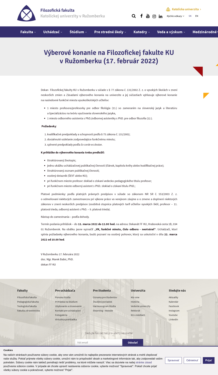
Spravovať (173, 360)
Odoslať (133, 342)
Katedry (140, 31)
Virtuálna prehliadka (66, 319)
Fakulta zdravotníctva (28, 310)
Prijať (208, 360)
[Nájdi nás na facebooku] (141, 16)
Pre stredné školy (108, 31)
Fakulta (26, 31)
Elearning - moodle (103, 310)
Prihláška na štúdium (66, 301)
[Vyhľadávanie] (134, 16)
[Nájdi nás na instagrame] (154, 16)
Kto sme (135, 297)
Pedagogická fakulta (28, 301)
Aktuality (173, 297)
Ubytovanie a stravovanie (68, 306)
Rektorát (135, 310)
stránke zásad (144, 362)
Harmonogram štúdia (104, 306)
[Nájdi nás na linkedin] (160, 16)
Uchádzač (51, 31)
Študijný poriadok (102, 301)
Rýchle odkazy (174, 16)
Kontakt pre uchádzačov (68, 310)
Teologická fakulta (27, 306)
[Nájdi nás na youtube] (148, 16)
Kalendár (173, 301)
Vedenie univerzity (140, 306)
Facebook (174, 306)
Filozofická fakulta (27, 297)
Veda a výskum (169, 31)
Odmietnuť (192, 360)
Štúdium (77, 31)
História (135, 301)
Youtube (173, 315)
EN (196, 15)
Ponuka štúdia (62, 297)
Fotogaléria (61, 315)
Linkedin (173, 319)
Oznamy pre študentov (105, 297)
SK (190, 15)
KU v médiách (138, 315)
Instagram (174, 310)
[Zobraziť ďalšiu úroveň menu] (184, 16)
